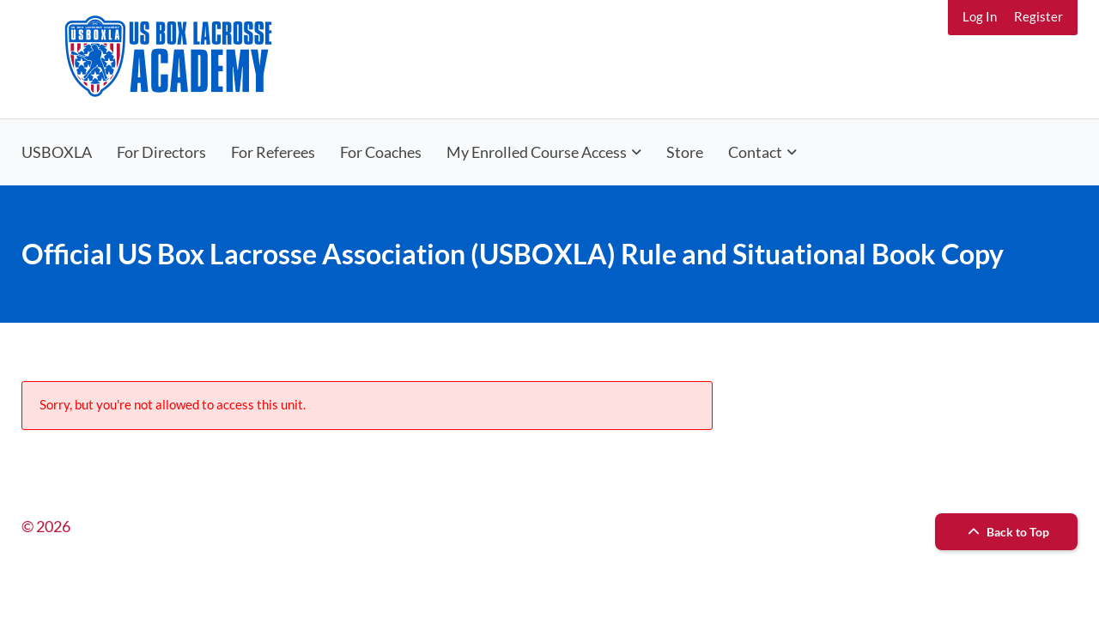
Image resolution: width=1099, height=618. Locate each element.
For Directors (161, 151)
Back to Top (1006, 531)
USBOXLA (56, 151)
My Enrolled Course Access (536, 151)
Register (1038, 16)
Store (684, 151)
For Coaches (381, 151)
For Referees (273, 151)
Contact (755, 151)
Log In (979, 16)
